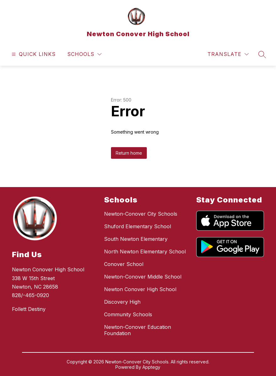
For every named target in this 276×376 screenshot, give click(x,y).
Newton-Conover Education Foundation (137, 330)
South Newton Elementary (136, 239)
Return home (129, 153)
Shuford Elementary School (137, 226)
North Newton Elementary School (145, 251)
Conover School (123, 264)
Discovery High (122, 302)
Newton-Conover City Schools (140, 214)
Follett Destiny (29, 309)
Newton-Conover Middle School (142, 277)
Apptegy (151, 367)
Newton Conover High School (140, 289)
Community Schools (128, 314)
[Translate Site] (228, 54)
